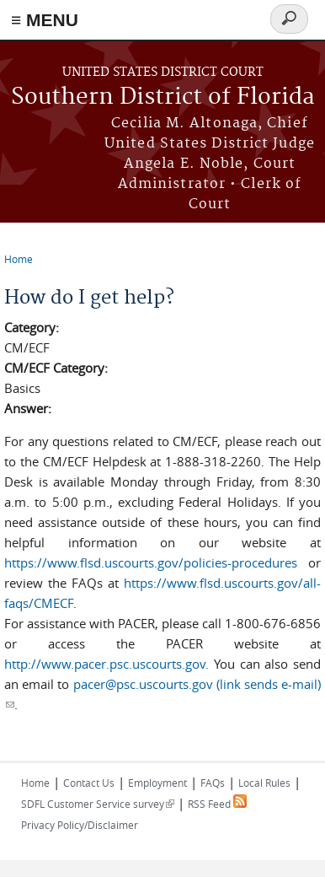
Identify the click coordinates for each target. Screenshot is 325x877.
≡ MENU (44, 20)
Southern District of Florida (163, 97)
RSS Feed (217, 803)
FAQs (212, 782)
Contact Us (89, 782)
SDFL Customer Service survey (97, 803)
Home (18, 259)
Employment (157, 782)
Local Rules (264, 782)
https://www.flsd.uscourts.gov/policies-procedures (150, 562)
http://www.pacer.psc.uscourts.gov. (106, 663)
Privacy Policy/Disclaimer (79, 824)
